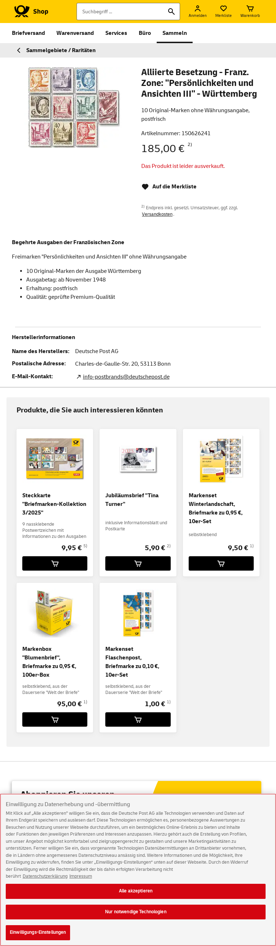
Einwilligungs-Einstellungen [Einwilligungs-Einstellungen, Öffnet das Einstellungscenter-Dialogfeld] (38, 935)
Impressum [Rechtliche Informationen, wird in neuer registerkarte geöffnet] (80, 879)
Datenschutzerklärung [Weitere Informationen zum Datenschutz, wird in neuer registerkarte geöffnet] (45, 879)
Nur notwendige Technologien (135, 914)
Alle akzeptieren (135, 893)
